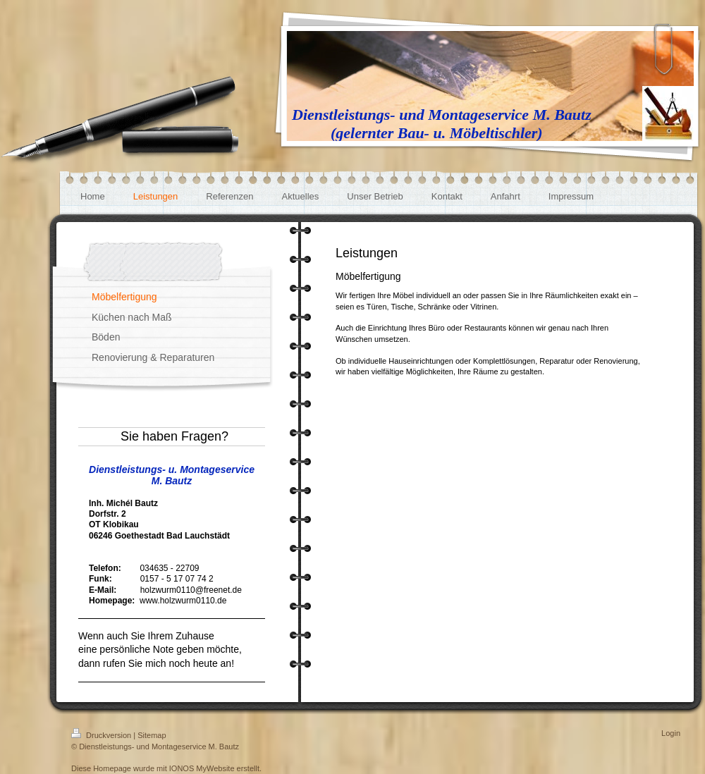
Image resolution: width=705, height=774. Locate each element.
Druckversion (102, 735)
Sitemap (151, 735)
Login (670, 733)
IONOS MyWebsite (202, 768)
